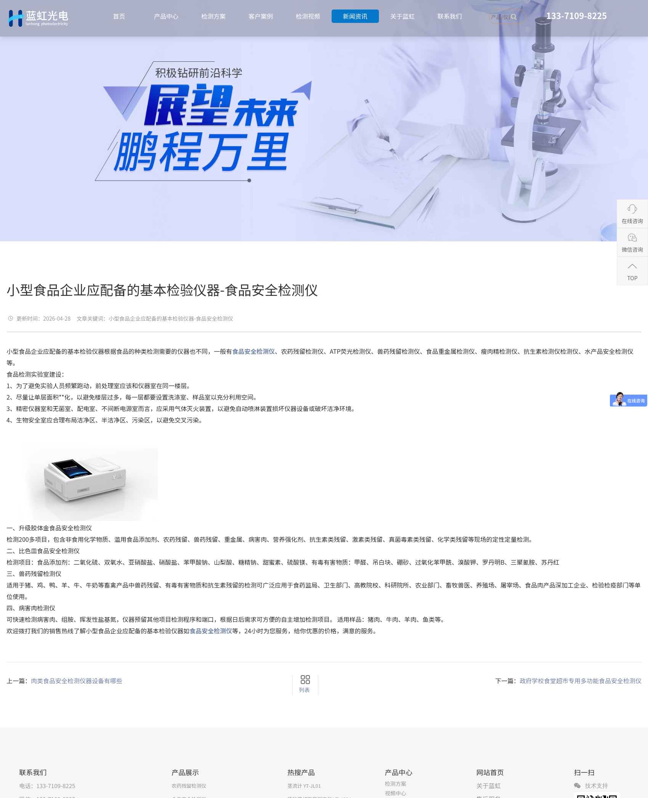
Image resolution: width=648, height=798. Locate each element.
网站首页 (490, 772)
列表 (304, 690)
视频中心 (395, 793)
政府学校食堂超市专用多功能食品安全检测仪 (581, 680)
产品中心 (166, 16)
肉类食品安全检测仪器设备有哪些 (76, 680)
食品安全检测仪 (210, 630)
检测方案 (213, 16)
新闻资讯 (355, 16)
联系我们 (450, 16)
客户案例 (261, 16)
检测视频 (308, 16)
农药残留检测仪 (189, 785)
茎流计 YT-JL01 (304, 785)
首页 (119, 16)
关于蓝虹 (402, 16)
